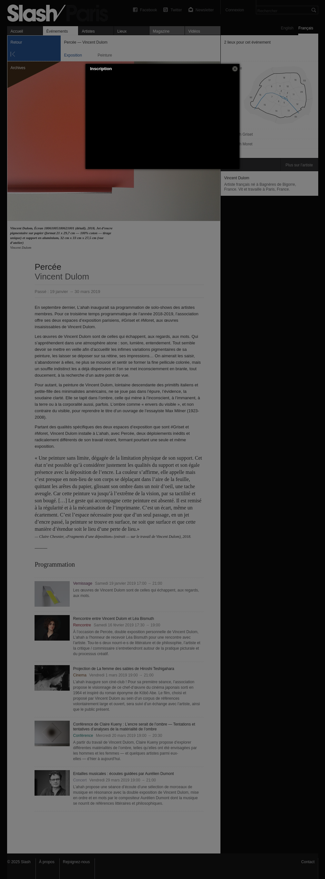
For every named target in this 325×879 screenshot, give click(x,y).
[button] (235, 68)
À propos (47, 862)
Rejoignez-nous (76, 862)
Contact (307, 862)
